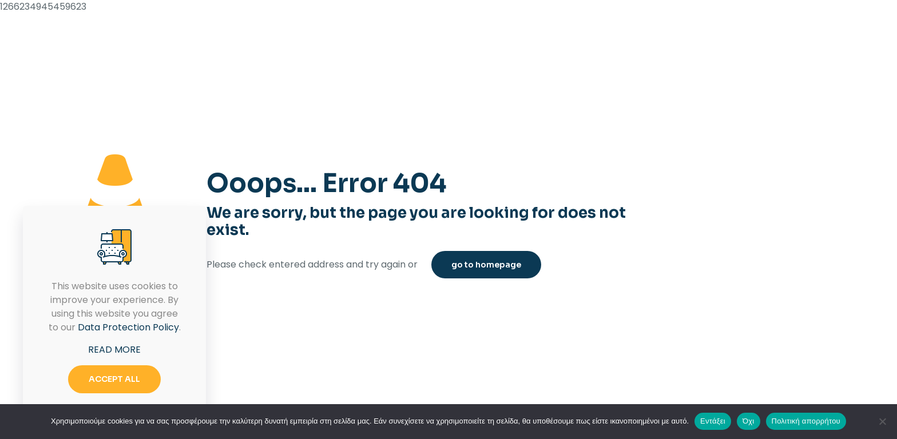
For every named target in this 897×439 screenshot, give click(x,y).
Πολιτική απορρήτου (806, 421)
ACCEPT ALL (114, 379)
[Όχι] (882, 421)
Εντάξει (712, 421)
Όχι (749, 421)
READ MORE (114, 349)
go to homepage (486, 265)
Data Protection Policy (128, 327)
